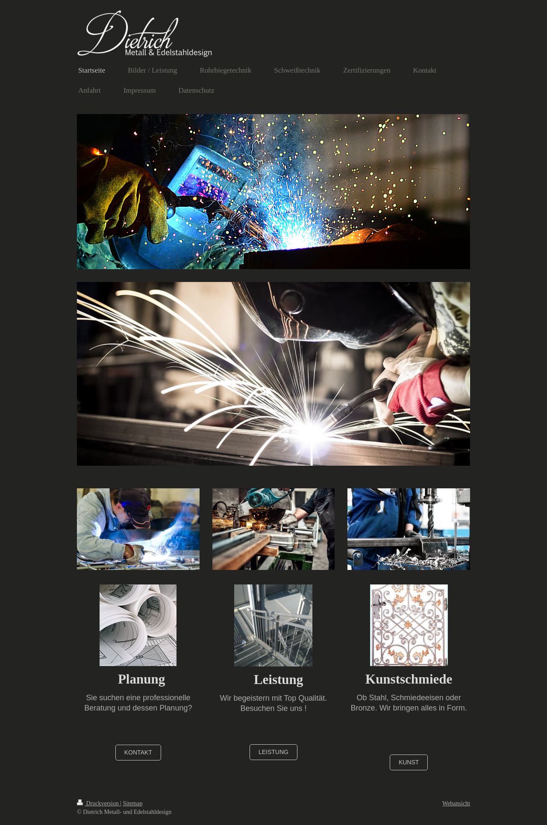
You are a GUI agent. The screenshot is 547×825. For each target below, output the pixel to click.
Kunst (409, 762)
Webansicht (456, 803)
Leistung (273, 752)
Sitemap (133, 803)
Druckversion (98, 803)
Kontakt (138, 752)
